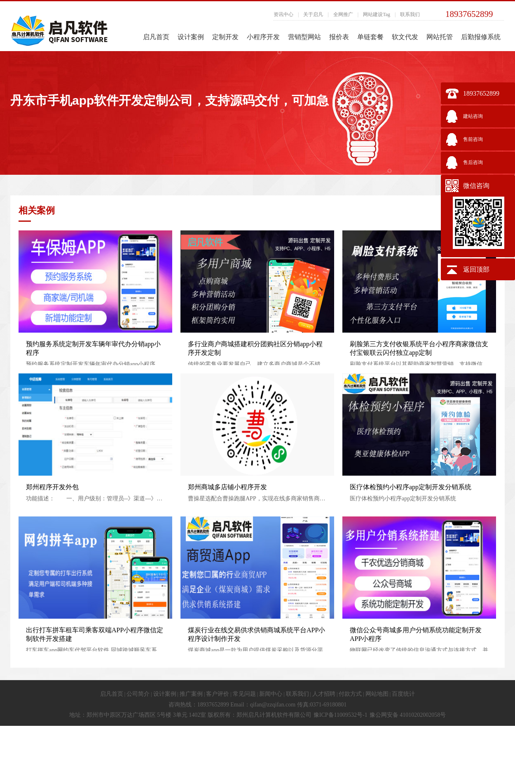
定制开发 (225, 36)
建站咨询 (473, 116)
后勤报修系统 (481, 36)
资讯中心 (283, 14)
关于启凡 (313, 14)
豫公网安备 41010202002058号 (408, 715)
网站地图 (377, 694)
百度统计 (403, 694)
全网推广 (343, 14)
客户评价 (217, 694)
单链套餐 (370, 36)
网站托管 (439, 36)
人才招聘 (323, 694)
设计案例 (191, 36)
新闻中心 (270, 694)
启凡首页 (156, 36)
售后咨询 (473, 162)
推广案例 (191, 694)
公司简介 (138, 694)
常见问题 (244, 694)
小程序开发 (263, 36)
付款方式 (350, 694)
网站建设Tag (376, 14)
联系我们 (410, 14)
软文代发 (405, 36)
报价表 (339, 36)
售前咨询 (473, 139)
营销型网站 (304, 36)
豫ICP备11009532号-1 (341, 715)
